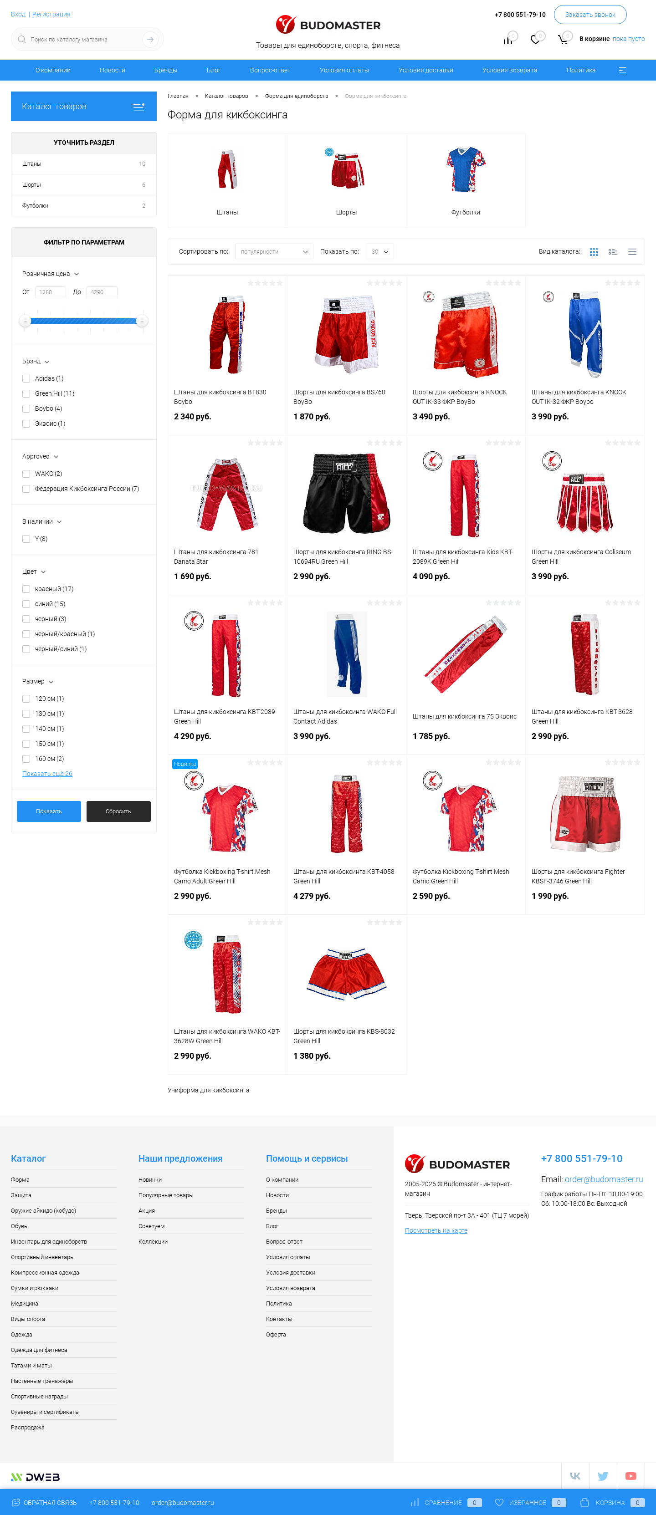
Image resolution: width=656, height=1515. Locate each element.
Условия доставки (426, 70)
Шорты (31, 184)
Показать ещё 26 (47, 773)
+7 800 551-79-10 (114, 1502)
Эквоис (50, 423)
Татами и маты (31, 1365)
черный (51, 618)
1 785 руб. (466, 741)
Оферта (276, 1334)
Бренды (166, 70)
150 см (49, 743)
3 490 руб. (466, 422)
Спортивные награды (39, 1396)
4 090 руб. (466, 581)
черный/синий (61, 649)
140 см (49, 728)
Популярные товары (166, 1195)
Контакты (279, 1319)
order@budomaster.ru (604, 1179)
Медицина (24, 1303)
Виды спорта (28, 1319)
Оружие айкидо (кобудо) (43, 1210)
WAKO (48, 473)
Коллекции (153, 1241)
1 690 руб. (227, 581)
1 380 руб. (346, 1061)
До (77, 292)
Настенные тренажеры (42, 1380)
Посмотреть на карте (436, 1230)
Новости (112, 70)
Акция (146, 1210)
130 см (49, 713)
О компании (53, 70)
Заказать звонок (590, 14)
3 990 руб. (585, 422)
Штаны (31, 163)
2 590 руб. (466, 901)
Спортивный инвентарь (42, 1257)
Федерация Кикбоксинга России (87, 488)
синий (50, 603)
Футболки (35, 205)
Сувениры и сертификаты (45, 1411)
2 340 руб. (227, 422)
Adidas (49, 378)
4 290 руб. (227, 741)
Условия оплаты (344, 70)
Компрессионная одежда (45, 1272)
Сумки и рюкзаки (34, 1288)
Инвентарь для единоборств (49, 1241)
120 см (49, 698)
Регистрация (51, 14)
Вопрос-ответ (270, 70)
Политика (581, 70)
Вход (18, 14)
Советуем (151, 1226)
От (26, 292)
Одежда (21, 1334)
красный (54, 588)
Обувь (19, 1226)
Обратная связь (44, 1502)
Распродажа (28, 1427)
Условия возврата (510, 70)
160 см (49, 758)
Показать (49, 811)
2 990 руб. (346, 581)
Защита (21, 1195)
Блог (214, 70)
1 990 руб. (585, 901)
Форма (20, 1179)
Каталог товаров (84, 106)
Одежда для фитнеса (39, 1350)
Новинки (150, 1179)
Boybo (48, 408)
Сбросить (118, 811)
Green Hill (55, 393)
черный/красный (65, 634)
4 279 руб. (346, 901)
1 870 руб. (346, 422)
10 (142, 163)
